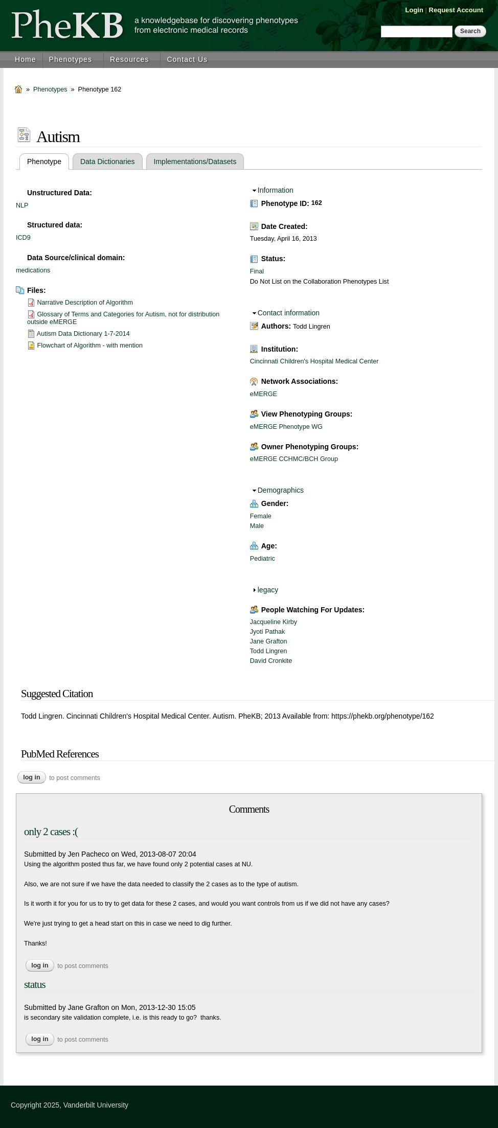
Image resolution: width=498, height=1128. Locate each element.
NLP (22, 205)
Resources (129, 59)
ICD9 (23, 237)
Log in (31, 777)
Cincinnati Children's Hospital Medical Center (314, 361)
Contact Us (187, 59)
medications (33, 270)
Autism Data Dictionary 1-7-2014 (83, 333)
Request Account (456, 10)
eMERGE (263, 394)
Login (414, 10)
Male (257, 526)
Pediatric (262, 558)
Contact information (289, 313)
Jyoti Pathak (267, 631)
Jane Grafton (268, 641)
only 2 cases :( (51, 831)
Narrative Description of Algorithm (85, 302)
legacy (268, 590)
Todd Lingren (268, 651)
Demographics (281, 490)
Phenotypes (70, 59)
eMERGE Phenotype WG (286, 426)
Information (275, 190)
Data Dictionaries (107, 161)
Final (257, 271)
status (35, 984)
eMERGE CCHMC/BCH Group (294, 459)
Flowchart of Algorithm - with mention (90, 345)
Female (260, 516)
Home (25, 59)
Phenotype (48, 161)
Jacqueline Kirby (273, 622)
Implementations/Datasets (195, 161)
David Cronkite (271, 660)
